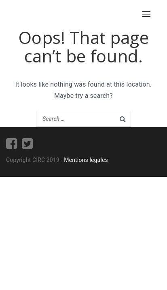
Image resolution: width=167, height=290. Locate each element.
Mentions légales (86, 160)
